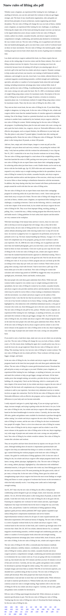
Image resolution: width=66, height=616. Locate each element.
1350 (37, 611)
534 (53, 609)
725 (57, 611)
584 (42, 611)
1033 (21, 607)
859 (46, 607)
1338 (43, 609)
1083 (16, 611)
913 (22, 609)
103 (38, 609)
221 (21, 611)
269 (32, 611)
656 (26, 614)
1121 (17, 609)
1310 (58, 609)
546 (41, 607)
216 (50, 607)
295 (55, 607)
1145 (10, 611)
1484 (15, 614)
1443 (6, 609)
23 (5, 614)
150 (10, 614)
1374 (26, 611)
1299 (52, 611)
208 (47, 611)
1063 (6, 607)
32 (26, 607)
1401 (11, 607)
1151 (32, 609)
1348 (20, 614)
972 (48, 609)
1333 (11, 609)
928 (36, 607)
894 (17, 607)
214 (31, 607)
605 (6, 611)
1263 (27, 609)
